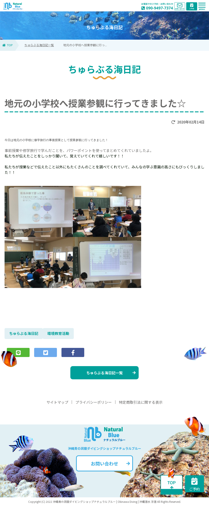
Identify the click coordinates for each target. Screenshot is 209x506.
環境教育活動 (58, 333)
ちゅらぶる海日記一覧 (39, 45)
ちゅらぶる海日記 (23, 333)
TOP (7, 45)
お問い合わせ (110, 463)
